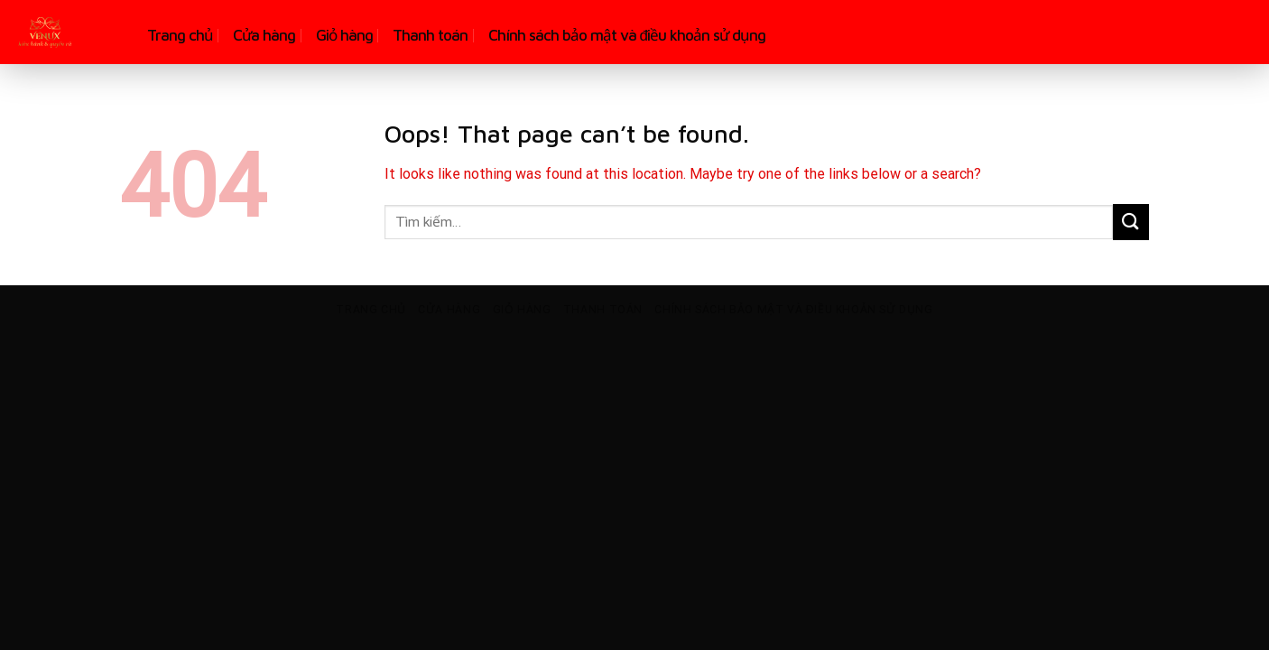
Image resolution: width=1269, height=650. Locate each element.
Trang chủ (180, 35)
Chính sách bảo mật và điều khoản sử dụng (626, 35)
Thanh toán (430, 35)
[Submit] (1131, 221)
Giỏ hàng (344, 35)
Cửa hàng (264, 35)
